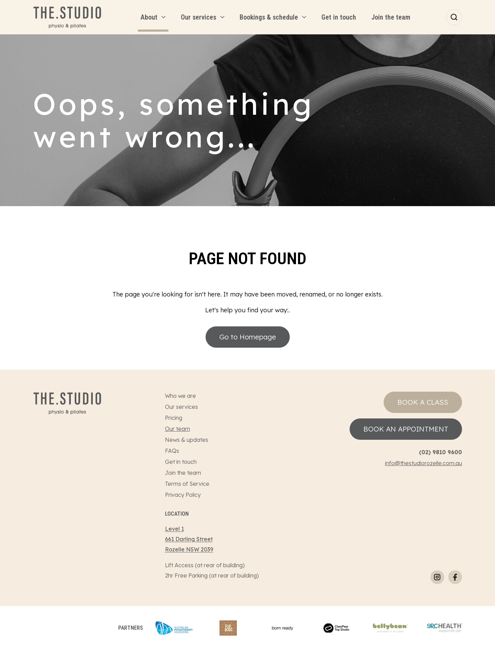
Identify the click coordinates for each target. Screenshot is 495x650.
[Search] (454, 17)
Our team (177, 428)
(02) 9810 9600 (440, 452)
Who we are (180, 395)
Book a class (422, 402)
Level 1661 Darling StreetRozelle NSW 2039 (189, 539)
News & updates (186, 439)
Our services (181, 406)
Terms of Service (187, 483)
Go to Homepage (247, 337)
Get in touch (181, 461)
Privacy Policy (183, 494)
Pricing (173, 417)
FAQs (172, 450)
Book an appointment (405, 429)
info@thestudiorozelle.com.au (423, 463)
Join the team (183, 472)
